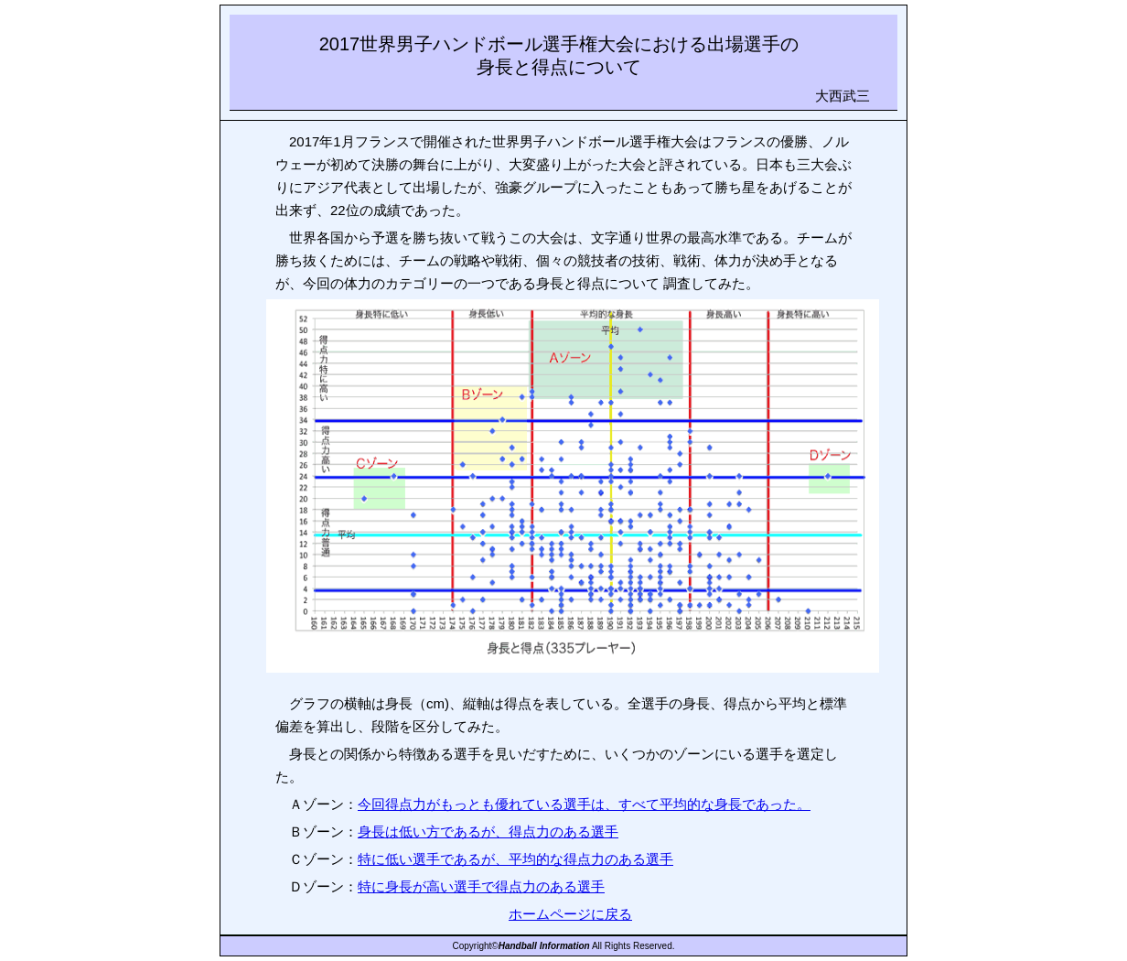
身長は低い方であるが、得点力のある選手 (488, 831)
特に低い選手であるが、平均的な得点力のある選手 (515, 859)
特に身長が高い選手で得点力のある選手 (481, 886)
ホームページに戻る (570, 914)
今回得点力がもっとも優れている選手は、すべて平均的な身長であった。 (584, 804)
